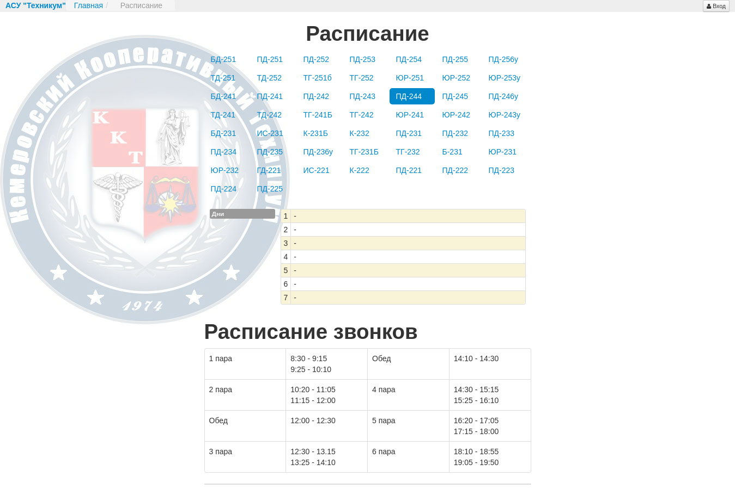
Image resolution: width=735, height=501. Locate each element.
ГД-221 (269, 170)
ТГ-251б (317, 77)
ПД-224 (224, 188)
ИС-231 (270, 133)
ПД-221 (409, 170)
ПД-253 (363, 59)
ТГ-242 (362, 114)
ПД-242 (316, 96)
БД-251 (223, 59)
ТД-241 (223, 114)
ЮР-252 (456, 77)
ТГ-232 (408, 151)
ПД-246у (504, 96)
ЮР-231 (503, 151)
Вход (716, 6)
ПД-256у (504, 59)
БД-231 (223, 133)
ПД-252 (316, 59)
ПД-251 (270, 59)
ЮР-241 (410, 114)
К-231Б (315, 133)
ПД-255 (455, 59)
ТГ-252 (362, 77)
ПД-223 (502, 170)
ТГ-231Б (364, 151)
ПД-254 (409, 59)
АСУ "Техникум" (35, 5)
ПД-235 (270, 151)
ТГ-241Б (317, 114)
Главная (88, 5)
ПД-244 (409, 96)
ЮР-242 (456, 114)
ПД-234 (224, 151)
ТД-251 (223, 77)
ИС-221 (316, 170)
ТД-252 (269, 77)
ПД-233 (502, 133)
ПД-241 (270, 96)
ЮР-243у (505, 114)
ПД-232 (455, 133)
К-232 (359, 133)
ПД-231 (409, 133)
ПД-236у (318, 151)
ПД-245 (455, 96)
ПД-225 (270, 188)
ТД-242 (269, 114)
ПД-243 (363, 96)
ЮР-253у (505, 77)
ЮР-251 (410, 77)
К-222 (359, 170)
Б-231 (452, 151)
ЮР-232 (225, 170)
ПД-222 (455, 170)
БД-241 (223, 96)
